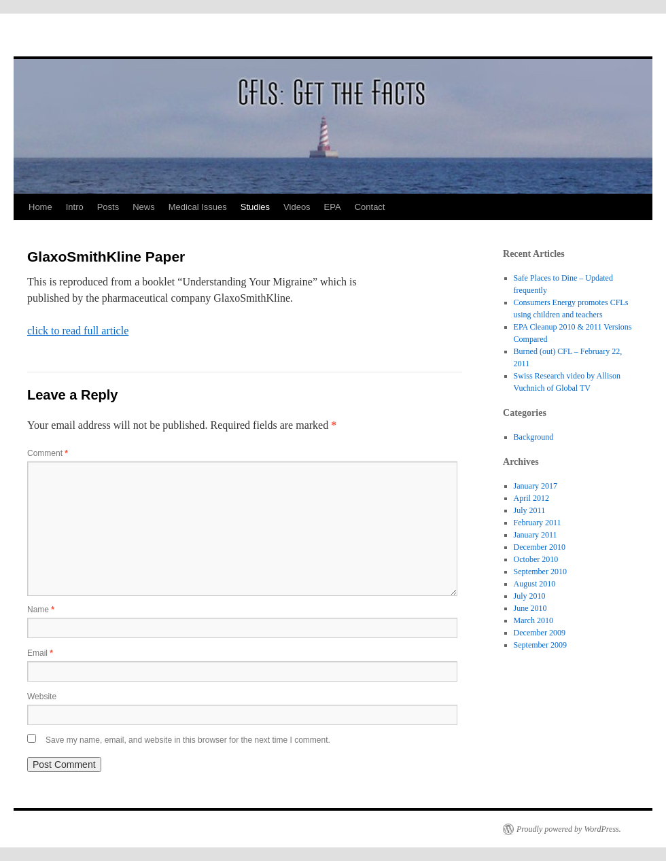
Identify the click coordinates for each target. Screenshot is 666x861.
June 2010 (530, 608)
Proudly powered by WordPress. (568, 829)
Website (41, 696)
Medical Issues (198, 207)
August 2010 (535, 583)
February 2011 (537, 522)
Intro (75, 207)
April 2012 (531, 498)
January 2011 (535, 535)
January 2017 (535, 486)
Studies (255, 207)
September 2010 (540, 571)
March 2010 (533, 620)
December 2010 (539, 547)
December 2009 (539, 632)
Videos (297, 207)
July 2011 (530, 510)
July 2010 (530, 596)
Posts (108, 207)
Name (40, 609)
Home (40, 207)
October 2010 (536, 559)
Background (534, 437)
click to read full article (77, 330)
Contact (370, 207)
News (144, 207)
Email (40, 653)
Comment (47, 453)
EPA (332, 207)
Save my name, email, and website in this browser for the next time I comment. (188, 740)
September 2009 (540, 645)
